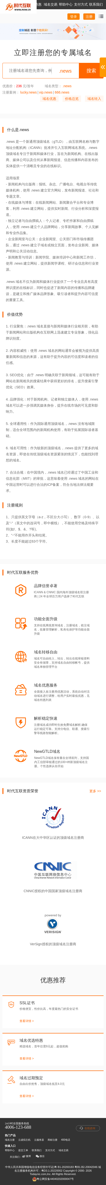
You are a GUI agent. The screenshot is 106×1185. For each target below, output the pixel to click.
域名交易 (63, 1150)
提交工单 (23, 1150)
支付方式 (50, 1150)
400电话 (65, 1139)
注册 (89, 17)
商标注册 (52, 1139)
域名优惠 (49, 99)
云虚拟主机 (24, 1139)
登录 (73, 17)
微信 (40, 1156)
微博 (26, 1156)
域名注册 (10, 1139)
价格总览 (72, 99)
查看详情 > (27, 1021)
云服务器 (39, 1139)
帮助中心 (10, 1150)
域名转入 (94, 99)
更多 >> (95, 791)
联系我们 (37, 1150)
